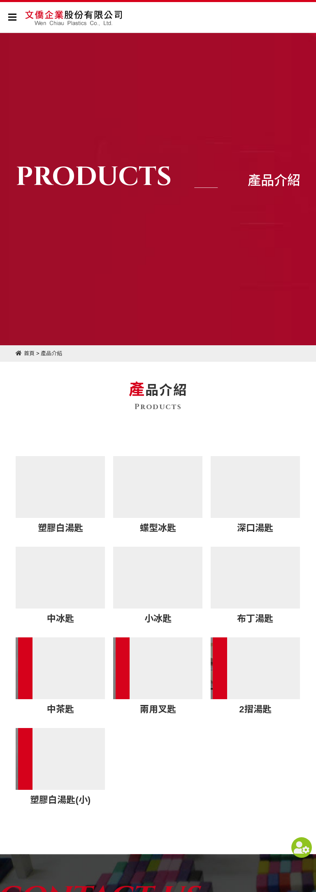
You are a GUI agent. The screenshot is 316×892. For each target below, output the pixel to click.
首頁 (29, 353)
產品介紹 (51, 353)
